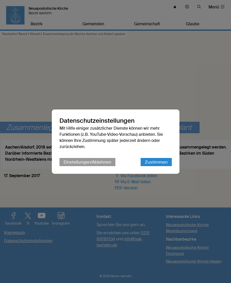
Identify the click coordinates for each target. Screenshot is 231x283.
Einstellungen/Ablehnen (87, 162)
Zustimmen (156, 162)
